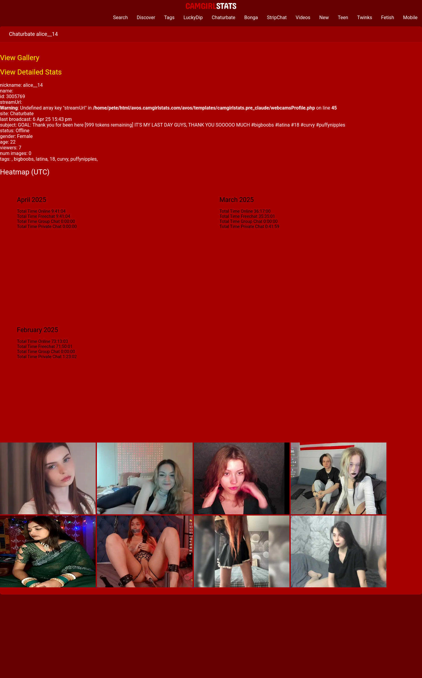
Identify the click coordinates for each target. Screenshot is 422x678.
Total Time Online (33, 211)
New (324, 17)
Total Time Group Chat (38, 221)
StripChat (277, 17)
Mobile (410, 17)
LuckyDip (193, 17)
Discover (146, 17)
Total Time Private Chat (39, 226)
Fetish (387, 17)
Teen (343, 17)
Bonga (251, 17)
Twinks (364, 17)
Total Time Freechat (36, 216)
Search (120, 17)
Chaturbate (223, 17)
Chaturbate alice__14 (33, 34)
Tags (169, 17)
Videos (303, 17)
